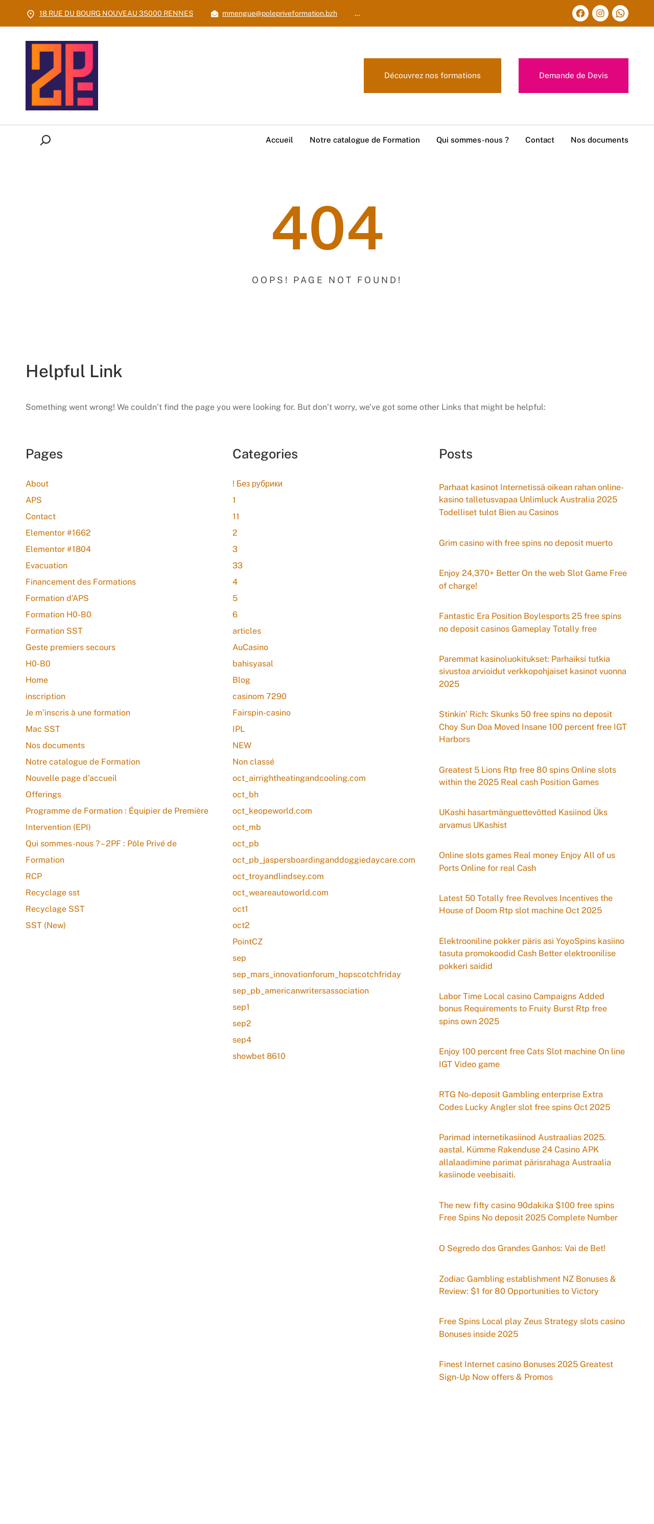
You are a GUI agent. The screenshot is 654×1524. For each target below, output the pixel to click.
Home (37, 680)
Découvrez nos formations (430, 76)
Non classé (253, 762)
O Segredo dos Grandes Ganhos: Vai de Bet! (529, 1342)
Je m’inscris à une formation (78, 713)
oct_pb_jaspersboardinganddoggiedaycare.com (323, 860)
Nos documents (55, 745)
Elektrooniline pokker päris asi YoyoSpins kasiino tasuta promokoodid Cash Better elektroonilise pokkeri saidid (524, 1024)
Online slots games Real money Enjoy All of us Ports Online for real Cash (528, 915)
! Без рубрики (257, 484)
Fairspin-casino (261, 713)
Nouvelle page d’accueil (71, 778)
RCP (34, 876)
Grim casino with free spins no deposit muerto (533, 558)
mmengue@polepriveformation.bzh (279, 13)
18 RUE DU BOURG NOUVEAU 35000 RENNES (116, 13)
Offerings (43, 794)
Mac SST (43, 729)
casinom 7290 (259, 696)
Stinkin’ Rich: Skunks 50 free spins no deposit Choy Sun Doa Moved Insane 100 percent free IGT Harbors (533, 762)
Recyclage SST (55, 909)
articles (246, 631)
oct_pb (245, 843)
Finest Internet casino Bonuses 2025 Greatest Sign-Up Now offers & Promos (520, 1469)
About (37, 484)
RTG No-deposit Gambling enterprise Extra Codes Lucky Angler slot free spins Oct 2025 (531, 1176)
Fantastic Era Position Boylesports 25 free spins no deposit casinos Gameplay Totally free (526, 647)
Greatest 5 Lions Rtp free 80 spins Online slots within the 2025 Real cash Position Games (524, 820)
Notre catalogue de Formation (83, 762)
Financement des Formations (81, 582)
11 (236, 516)
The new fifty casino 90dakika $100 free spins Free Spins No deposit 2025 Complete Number (529, 1299)
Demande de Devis (573, 76)
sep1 (241, 1007)
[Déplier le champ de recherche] (47, 140)
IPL (238, 729)
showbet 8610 (259, 1056)
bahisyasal (252, 663)
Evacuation (46, 565)
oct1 (240, 909)
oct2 (241, 925)
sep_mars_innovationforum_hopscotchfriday (316, 974)
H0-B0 (38, 663)
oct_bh (245, 794)
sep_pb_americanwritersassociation (300, 991)
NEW (241, 745)
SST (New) (46, 925)
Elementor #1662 (58, 533)
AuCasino (250, 647)
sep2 (241, 1023)
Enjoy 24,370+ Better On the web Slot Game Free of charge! (530, 596)
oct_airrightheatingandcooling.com (299, 778)
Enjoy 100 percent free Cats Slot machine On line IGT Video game (532, 1132)
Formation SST (54, 631)
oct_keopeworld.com (272, 811)
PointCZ (247, 941)
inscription (45, 696)
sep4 (241, 1040)
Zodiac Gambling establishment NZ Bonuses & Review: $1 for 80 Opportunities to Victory (530, 1380)
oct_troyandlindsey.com (278, 876)
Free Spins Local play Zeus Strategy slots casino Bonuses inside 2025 (525, 1425)
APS (34, 500)
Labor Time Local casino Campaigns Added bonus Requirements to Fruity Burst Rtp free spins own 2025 (530, 1081)
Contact (41, 516)
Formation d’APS (57, 598)
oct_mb (246, 827)
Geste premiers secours (70, 647)
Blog (241, 680)
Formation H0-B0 (58, 614)
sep (239, 958)
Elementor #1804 (58, 549)
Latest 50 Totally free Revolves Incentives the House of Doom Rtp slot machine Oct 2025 (526, 966)
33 (237, 565)
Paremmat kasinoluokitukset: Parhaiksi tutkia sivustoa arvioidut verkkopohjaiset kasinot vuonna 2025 (533, 705)
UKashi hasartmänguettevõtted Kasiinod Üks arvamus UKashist (531, 871)
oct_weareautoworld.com (280, 892)
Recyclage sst (53, 892)
